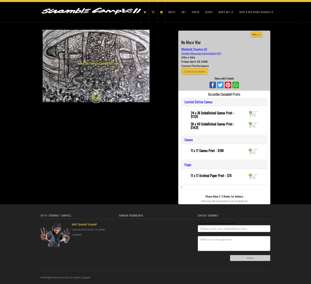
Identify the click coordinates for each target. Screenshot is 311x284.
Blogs (208, 12)
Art (184, 12)
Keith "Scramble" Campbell (84, 224)
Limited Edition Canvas (199, 102)
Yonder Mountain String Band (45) (201, 53)
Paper (188, 164)
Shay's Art (225, 12)
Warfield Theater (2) (194, 49)
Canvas (189, 139)
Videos (195, 12)
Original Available (194, 71)
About (172, 12)
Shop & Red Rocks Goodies (256, 12)
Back (256, 34)
